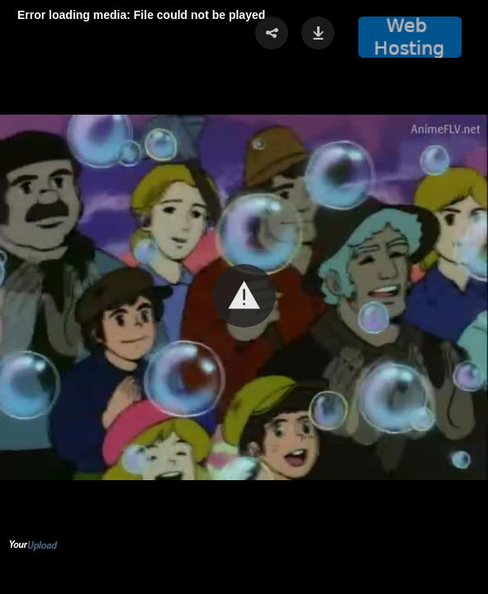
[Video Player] (244, 297)
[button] (244, 296)
